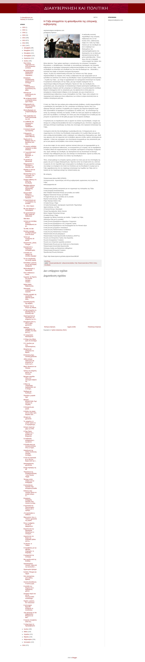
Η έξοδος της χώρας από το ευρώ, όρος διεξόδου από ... (30, 413)
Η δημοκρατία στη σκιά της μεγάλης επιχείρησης (29, 106)
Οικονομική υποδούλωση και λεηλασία (29, 290)
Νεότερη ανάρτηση (49, 327)
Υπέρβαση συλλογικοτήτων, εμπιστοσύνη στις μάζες (29, 88)
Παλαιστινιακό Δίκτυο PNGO (85, 263)
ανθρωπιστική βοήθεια (68, 263)
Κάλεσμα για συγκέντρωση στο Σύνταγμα (30, 94)
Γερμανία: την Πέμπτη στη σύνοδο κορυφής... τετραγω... (30, 279)
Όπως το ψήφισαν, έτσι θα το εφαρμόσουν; (29, 524)
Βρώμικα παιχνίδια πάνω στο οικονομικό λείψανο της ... (30, 379)
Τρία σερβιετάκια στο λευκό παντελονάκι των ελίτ (30, 117)
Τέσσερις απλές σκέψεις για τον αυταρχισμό (29, 481)
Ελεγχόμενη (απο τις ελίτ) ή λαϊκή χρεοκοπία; (30, 323)
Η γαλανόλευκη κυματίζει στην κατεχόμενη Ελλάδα (30, 486)
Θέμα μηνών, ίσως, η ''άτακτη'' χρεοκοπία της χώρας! (30, 518)
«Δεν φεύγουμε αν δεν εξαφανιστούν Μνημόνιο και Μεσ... (30, 615)
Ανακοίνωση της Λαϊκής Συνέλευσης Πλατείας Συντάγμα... (30, 453)
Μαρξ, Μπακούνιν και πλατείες (30, 367)
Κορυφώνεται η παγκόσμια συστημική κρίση (29, 248)
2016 (24, 32)
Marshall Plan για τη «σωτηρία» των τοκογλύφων (29, 175)
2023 (24, 27)
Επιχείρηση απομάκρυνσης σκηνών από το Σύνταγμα (29, 80)
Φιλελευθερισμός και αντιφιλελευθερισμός (30, 111)
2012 (24, 43)
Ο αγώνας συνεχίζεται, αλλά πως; (30, 620)
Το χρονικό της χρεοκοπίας (28, 160)
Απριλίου (27, 634)
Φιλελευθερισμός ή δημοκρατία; (29, 269)
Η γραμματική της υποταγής (29, 556)
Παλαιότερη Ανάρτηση (94, 327)
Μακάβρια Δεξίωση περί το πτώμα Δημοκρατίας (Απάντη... (29, 188)
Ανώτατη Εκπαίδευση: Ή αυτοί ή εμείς (30, 582)
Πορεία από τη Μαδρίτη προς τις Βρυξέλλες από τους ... (29, 141)
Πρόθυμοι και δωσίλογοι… (28, 392)
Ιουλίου (26, 61)
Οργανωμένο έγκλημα (30, 569)
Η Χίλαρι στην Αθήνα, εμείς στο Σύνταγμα (30, 340)
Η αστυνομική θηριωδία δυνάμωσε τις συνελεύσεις (28, 607)
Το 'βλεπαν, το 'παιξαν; (28, 544)
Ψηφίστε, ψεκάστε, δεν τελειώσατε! (29, 601)
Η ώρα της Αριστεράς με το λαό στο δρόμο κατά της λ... (30, 459)
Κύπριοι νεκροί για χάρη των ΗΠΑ (29, 427)
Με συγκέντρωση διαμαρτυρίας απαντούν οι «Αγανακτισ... (29, 73)
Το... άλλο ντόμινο (29, 206)
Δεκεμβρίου (27, 48)
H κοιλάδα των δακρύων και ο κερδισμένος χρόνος (29, 588)
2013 (24, 40)
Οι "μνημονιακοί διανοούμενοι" (28, 335)
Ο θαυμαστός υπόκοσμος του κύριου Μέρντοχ (29, 135)
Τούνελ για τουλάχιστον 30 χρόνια (29, 238)
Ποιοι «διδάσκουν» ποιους (29, 273)
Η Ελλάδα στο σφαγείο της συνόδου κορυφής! (30, 254)
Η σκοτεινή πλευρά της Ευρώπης (29, 129)
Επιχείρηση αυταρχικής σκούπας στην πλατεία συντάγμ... (30, 501)
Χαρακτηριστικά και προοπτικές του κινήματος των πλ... (30, 317)
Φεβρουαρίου (28, 639)
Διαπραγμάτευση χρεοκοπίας (29, 464)
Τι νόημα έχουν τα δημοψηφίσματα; (29, 625)
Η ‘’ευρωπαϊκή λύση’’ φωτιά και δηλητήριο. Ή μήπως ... (30, 154)
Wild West (27, 218)
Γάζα (76, 263)
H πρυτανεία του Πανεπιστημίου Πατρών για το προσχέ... (29, 508)
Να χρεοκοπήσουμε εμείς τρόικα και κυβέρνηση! (29, 214)
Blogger (74, 657)
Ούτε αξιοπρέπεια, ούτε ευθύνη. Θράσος (29, 577)
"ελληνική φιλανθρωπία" (55, 263)
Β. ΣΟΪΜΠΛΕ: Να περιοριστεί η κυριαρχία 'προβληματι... (29, 124)
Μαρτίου (26, 637)
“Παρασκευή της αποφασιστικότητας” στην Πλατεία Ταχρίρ (30, 474)
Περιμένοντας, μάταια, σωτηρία (30, 243)
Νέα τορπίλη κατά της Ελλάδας (30, 560)
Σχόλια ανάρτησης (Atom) (59, 330)
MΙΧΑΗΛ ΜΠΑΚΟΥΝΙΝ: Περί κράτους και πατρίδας (30, 402)
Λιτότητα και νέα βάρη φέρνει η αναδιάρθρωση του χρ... (30, 223)
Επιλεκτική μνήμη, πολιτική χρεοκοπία (30, 355)
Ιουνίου (26, 629)
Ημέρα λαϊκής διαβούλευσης (28, 285)
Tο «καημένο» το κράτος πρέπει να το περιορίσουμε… (30, 423)
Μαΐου (26, 631)
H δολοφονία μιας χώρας (29, 407)
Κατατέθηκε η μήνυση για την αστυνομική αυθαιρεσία (30, 264)
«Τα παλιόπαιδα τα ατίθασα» (29, 513)
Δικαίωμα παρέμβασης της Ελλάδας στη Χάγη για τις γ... (30, 330)
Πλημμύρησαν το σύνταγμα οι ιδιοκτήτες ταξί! (29, 165)
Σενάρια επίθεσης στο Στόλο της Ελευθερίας (30, 181)
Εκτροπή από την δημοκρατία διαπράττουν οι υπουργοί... (29, 531)
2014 (24, 38)
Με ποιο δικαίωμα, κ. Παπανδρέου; (30, 209)
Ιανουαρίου (27, 642)
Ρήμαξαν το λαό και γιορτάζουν (29, 170)
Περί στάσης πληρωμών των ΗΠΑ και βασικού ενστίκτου (29, 65)
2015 (24, 35)
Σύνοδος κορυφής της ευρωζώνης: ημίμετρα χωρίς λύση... (30, 297)
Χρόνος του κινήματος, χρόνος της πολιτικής (30, 372)
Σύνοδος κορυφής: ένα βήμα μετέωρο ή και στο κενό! (30, 232)
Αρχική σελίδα (71, 327)
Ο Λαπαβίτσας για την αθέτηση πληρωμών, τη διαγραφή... (30, 550)
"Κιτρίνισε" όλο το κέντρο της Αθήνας (30, 306)
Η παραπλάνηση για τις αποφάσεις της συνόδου (30, 201)
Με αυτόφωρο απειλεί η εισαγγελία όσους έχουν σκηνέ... (30, 100)
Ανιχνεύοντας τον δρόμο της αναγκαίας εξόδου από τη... (30, 538)
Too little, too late (29, 228)
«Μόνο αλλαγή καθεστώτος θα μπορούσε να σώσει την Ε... (29, 361)
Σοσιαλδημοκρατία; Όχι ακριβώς (29, 302)
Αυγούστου (27, 58)
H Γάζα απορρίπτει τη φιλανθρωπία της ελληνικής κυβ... (30, 311)
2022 (24, 30)
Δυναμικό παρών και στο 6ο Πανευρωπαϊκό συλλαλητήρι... (30, 596)
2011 (24, 45)
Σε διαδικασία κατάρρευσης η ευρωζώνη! (29, 440)
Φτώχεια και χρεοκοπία (27, 417)
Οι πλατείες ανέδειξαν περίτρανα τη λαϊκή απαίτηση (30, 148)
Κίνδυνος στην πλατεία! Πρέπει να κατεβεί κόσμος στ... (30, 493)
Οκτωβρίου (27, 53)
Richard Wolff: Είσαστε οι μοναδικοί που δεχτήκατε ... (29, 195)
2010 (24, 645)
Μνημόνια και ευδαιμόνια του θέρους (29, 350)
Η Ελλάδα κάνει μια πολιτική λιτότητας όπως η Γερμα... (30, 446)
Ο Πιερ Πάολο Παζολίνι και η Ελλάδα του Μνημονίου (28, 434)
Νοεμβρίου (27, 50)
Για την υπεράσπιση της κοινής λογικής (30, 259)
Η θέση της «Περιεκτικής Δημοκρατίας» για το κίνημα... (30, 386)
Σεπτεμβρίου (28, 55)
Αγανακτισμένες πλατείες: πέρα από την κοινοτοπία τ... (30, 565)
